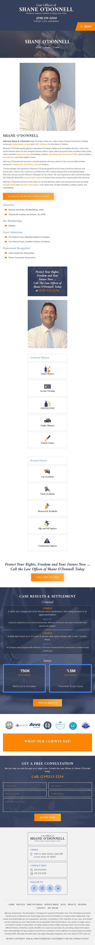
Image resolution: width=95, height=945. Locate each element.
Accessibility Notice (62, 939)
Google (50, 888)
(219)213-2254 (51, 776)
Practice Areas (34, 904)
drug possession (23, 154)
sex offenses (8, 157)
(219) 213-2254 (46, 18)
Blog (63, 904)
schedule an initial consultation (28, 196)
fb (34, 888)
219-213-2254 (40, 869)
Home (11, 904)
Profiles (20, 904)
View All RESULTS (47, 703)
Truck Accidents (47, 493)
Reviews (82, 904)
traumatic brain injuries (29, 185)
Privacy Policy (81, 939)
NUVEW (9, 939)
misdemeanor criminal (21, 144)
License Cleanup (47, 390)
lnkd (58, 888)
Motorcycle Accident (24, 686)
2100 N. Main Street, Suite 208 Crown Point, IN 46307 (48, 855)
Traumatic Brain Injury (70, 686)
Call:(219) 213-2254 (47, 577)
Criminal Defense (39, 357)
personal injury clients (33, 177)
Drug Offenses (47, 373)
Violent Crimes (47, 442)
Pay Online (53, 908)
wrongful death (9, 185)
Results (72, 904)
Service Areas (51, 904)
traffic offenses (41, 144)
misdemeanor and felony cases (25, 164)
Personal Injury (38, 460)
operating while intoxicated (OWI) (63, 154)
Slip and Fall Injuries (47, 528)
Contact (41, 908)
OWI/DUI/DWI (47, 408)
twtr (42, 888)
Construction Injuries (47, 545)
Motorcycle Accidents (47, 511)
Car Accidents (47, 476)
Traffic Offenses (47, 425)
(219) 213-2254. (49, 290)
